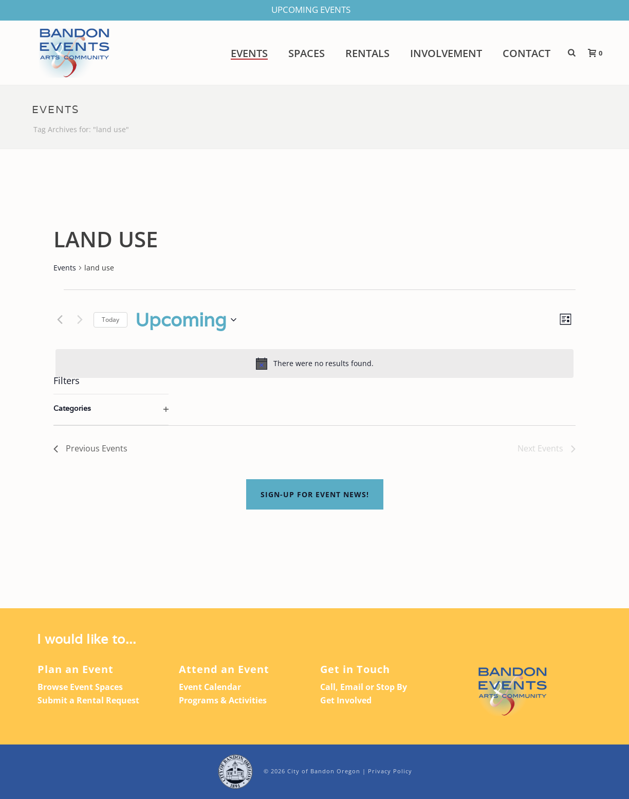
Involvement (446, 53)
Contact (526, 53)
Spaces (306, 53)
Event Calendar (210, 687)
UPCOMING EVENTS (310, 9)
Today (110, 319)
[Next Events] (79, 320)
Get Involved (346, 700)
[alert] (314, 363)
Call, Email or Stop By (363, 687)
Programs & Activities (223, 700)
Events (249, 53)
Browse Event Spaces (80, 687)
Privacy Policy (390, 771)
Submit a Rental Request (88, 700)
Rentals (367, 53)
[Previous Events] (59, 320)
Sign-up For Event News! (315, 494)
